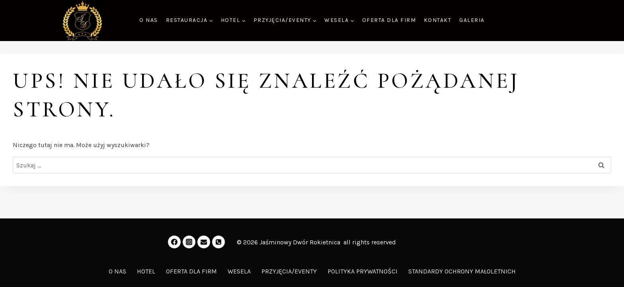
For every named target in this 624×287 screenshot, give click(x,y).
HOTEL (146, 271)
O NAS (148, 20)
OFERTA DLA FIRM (389, 20)
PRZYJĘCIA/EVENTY (289, 271)
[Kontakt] (218, 242)
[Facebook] (174, 242)
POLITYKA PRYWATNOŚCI (363, 271)
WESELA (239, 271)
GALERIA (472, 20)
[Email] (203, 242)
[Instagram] (189, 242)
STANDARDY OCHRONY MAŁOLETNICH (462, 271)
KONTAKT (438, 20)
